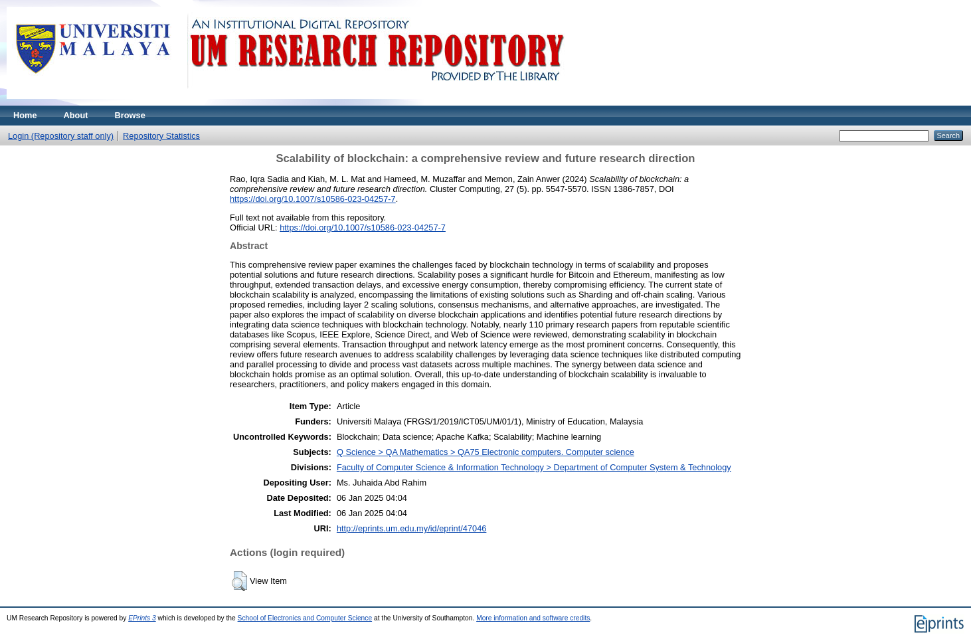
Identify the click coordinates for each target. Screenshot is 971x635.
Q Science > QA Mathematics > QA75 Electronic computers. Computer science (485, 452)
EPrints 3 (142, 618)
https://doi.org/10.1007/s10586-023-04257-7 (313, 199)
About (76, 115)
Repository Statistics (161, 136)
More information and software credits (533, 618)
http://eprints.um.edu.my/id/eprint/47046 (412, 528)
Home (25, 115)
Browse (130, 115)
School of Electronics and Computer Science (305, 618)
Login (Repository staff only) (61, 136)
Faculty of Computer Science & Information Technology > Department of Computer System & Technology (534, 467)
